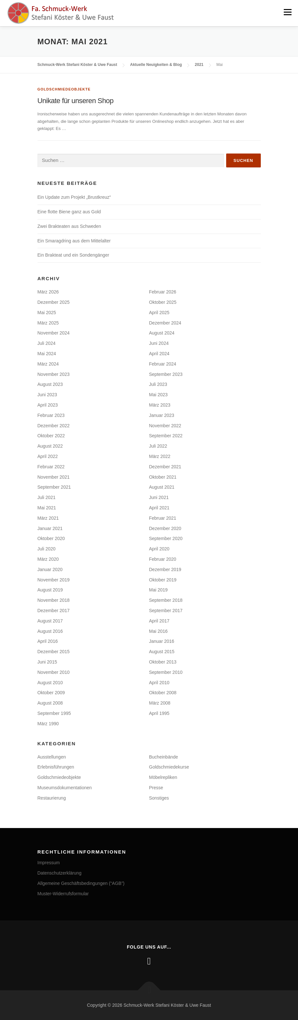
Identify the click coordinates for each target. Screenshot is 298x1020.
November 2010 (54, 672)
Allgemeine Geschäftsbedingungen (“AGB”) (81, 883)
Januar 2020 (50, 569)
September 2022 (166, 435)
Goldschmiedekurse (169, 766)
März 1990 (48, 723)
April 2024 (159, 353)
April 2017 (159, 620)
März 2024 (48, 363)
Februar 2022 (51, 466)
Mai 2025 (47, 312)
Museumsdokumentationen (65, 787)
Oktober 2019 (163, 579)
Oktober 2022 (51, 435)
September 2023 (166, 374)
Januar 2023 (161, 415)
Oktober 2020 (51, 538)
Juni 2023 (47, 394)
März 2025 (48, 322)
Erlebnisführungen (56, 766)
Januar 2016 (161, 640)
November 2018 (54, 599)
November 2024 (54, 332)
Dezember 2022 (54, 425)
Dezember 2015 (54, 651)
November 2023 (54, 374)
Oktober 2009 (51, 692)
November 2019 (54, 579)
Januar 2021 (50, 528)
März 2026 (48, 291)
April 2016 (48, 640)
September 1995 (54, 713)
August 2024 (162, 332)
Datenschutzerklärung (60, 872)
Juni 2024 (159, 342)
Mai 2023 (158, 394)
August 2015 (162, 651)
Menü (287, 12)
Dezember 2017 (54, 610)
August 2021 (162, 486)
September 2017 (166, 610)
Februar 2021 (162, 517)
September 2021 (54, 486)
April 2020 (159, 548)
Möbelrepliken (163, 777)
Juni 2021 (159, 497)
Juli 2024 (47, 342)
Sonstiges (159, 797)
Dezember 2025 (54, 301)
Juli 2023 (158, 384)
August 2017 (50, 620)
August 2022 (50, 445)
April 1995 (159, 713)
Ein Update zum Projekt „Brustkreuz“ (74, 196)
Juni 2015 (47, 661)
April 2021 (159, 507)
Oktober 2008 (163, 692)
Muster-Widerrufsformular (63, 893)
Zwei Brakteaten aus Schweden (69, 225)
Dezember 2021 (165, 466)
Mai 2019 (158, 589)
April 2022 (48, 456)
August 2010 (50, 682)
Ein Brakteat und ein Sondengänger (73, 254)
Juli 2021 (47, 497)
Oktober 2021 (163, 476)
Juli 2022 (158, 445)
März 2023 (160, 404)
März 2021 (48, 517)
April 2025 (159, 312)
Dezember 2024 (165, 322)
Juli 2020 (47, 548)
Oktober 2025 (163, 301)
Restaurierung (52, 797)
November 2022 (165, 425)
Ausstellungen (52, 756)
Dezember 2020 (165, 528)
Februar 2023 (51, 415)
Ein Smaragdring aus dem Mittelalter (74, 240)
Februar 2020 (162, 558)
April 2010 (159, 682)
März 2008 (160, 702)
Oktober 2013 (163, 661)
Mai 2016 (158, 630)
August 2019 (50, 589)
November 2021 (54, 476)
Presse (156, 787)
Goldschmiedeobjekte (64, 89)
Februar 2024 (162, 363)
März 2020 (48, 558)
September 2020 (166, 538)
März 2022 (160, 456)
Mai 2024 (47, 353)
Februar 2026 (162, 291)
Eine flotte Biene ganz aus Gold (69, 211)
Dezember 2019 (165, 569)
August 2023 (50, 384)
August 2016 (50, 630)
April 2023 (48, 404)
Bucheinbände (163, 756)
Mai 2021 (47, 507)
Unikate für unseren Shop (76, 100)
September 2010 (166, 672)
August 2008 (50, 702)
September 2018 (166, 599)
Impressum (49, 862)
